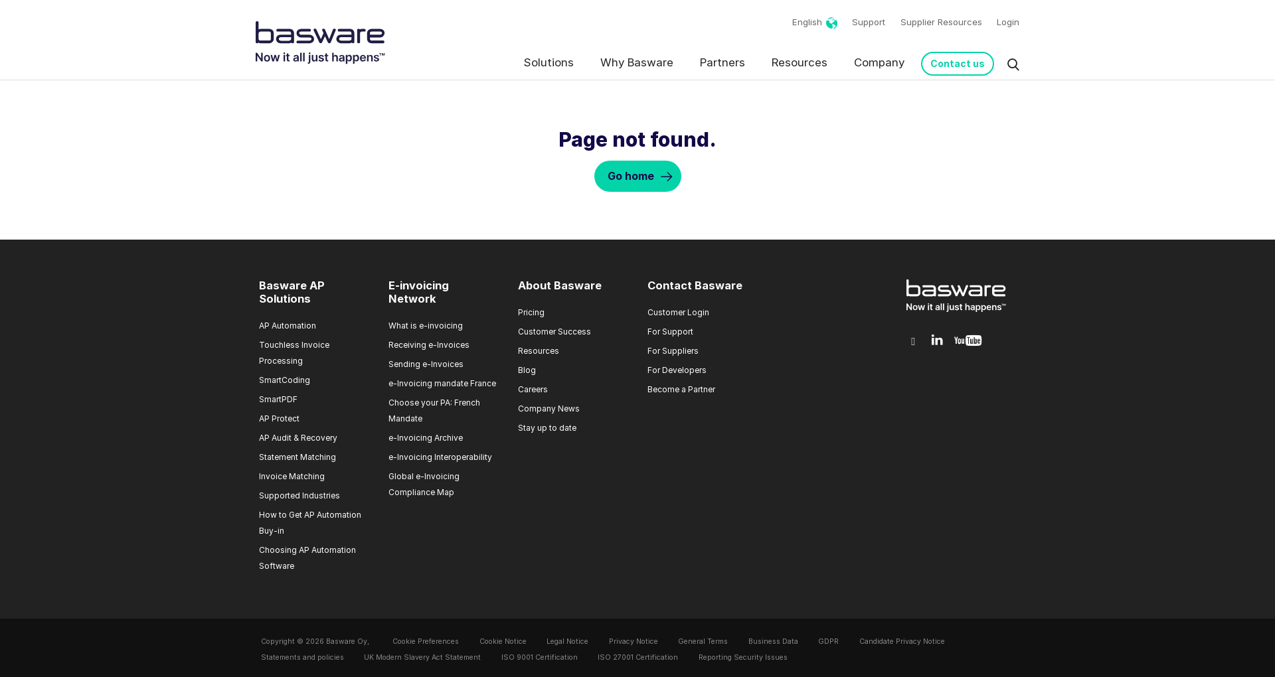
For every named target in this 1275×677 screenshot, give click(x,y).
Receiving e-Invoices (428, 345)
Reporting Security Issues (743, 657)
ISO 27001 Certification (638, 657)
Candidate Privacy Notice (902, 641)
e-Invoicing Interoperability (440, 457)
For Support (670, 332)
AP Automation (287, 326)
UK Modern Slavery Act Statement (422, 657)
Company (879, 62)
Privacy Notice (633, 641)
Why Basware (636, 62)
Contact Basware (694, 285)
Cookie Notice (503, 641)
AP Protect (279, 418)
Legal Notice (567, 641)
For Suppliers (673, 351)
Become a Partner (681, 389)
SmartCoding (284, 380)
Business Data (773, 641)
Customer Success (554, 332)
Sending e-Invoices (426, 364)
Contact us (957, 63)
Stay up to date (547, 428)
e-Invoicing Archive (425, 438)
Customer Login (678, 312)
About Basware (560, 285)
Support (868, 22)
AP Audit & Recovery (298, 438)
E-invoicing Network (418, 292)
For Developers (677, 370)
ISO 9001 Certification (539, 657)
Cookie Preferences (425, 641)
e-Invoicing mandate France (442, 383)
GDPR (828, 641)
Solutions (549, 62)
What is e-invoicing (425, 326)
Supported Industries (299, 495)
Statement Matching (297, 457)
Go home (631, 176)
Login (1008, 22)
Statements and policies (302, 657)
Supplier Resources (941, 22)
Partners (722, 62)
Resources (799, 62)
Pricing (531, 312)
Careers (533, 389)
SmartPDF (278, 399)
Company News (549, 409)
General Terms (703, 641)
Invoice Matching (292, 476)
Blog (527, 370)
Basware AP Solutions (292, 292)
